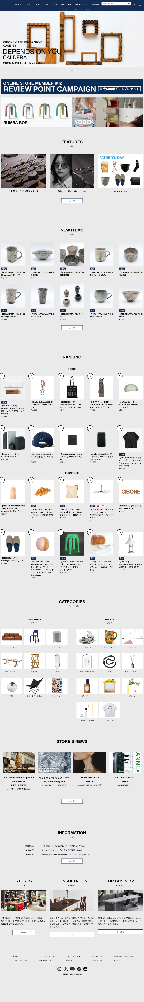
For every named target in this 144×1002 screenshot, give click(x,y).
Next (132, 57)
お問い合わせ (97, 985)
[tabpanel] (72, 57)
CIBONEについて (101, 25)
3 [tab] (75, 89)
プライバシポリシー (20, 985)
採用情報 (117, 25)
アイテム (27, 25)
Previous (12, 57)
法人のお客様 (84, 25)
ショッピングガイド (73, 981)
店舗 (71, 25)
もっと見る (72, 219)
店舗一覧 (23, 957)
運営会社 (117, 985)
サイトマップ (97, 981)
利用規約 (16, 981)
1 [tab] (69, 89)
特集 (50, 25)
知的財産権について (46, 985)
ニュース (61, 25)
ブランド (39, 25)
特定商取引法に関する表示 (123, 981)
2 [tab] (72, 89)
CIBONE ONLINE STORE (72, 18)
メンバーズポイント (46, 981)
